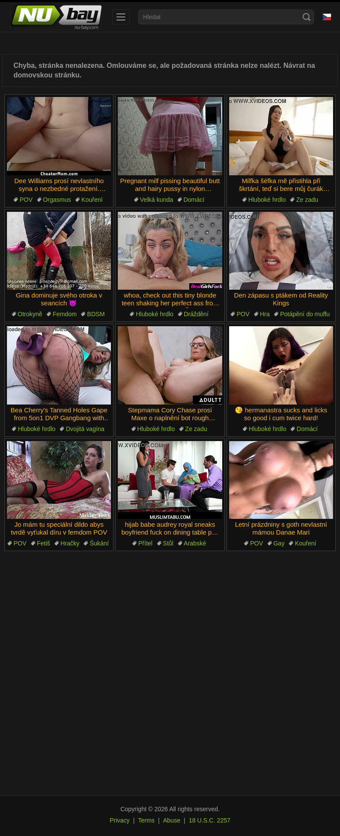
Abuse (171, 820)
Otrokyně (30, 314)
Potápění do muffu (305, 314)
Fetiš (43, 543)
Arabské (195, 543)
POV (26, 199)
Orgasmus (57, 199)
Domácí (193, 199)
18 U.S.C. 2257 (209, 820)
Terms (146, 820)
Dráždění (196, 314)
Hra (265, 314)
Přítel (145, 543)
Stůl (168, 543)
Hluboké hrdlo (267, 199)
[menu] (121, 17)
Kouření (92, 199)
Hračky (70, 543)
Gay (279, 543)
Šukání (99, 543)
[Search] (306, 17)
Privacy (120, 820)
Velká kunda (156, 199)
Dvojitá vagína (85, 428)
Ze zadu (307, 199)
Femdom (65, 314)
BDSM (95, 314)
